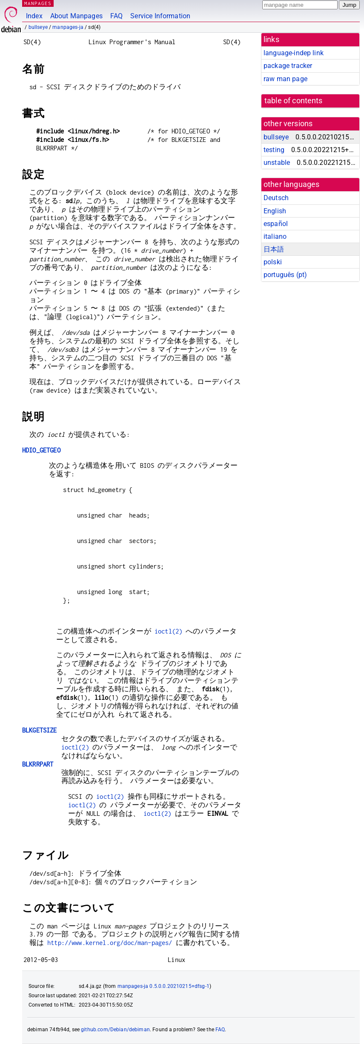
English (275, 211)
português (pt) (285, 275)
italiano (275, 236)
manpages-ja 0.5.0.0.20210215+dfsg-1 (163, 986)
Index (34, 16)
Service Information (160, 16)
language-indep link (294, 53)
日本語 (274, 249)
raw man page (285, 79)
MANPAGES (38, 3)
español (276, 224)
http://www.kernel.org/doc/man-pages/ (109, 942)
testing (274, 150)
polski (273, 262)
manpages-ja (67, 27)
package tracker (288, 66)
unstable (277, 162)
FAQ (116, 16)
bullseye (38, 27)
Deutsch (276, 198)
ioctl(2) (168, 631)
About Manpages (76, 16)
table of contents (293, 100)
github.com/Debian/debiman (115, 1030)
